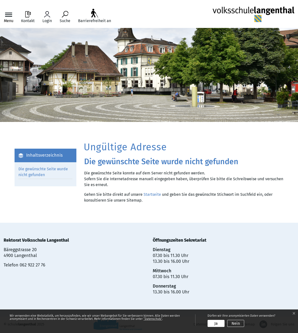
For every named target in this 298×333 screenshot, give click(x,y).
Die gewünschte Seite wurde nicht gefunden (43, 172)
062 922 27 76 (32, 265)
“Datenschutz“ (153, 319)
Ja (216, 323)
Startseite (152, 194)
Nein (236, 323)
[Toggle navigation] (9, 17)
